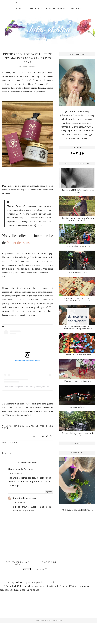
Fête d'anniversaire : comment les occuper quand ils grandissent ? (78, 328)
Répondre (49, 492)
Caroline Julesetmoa (24, 498)
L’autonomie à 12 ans (78, 272)
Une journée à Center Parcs (78, 246)
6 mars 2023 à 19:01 (19, 502)
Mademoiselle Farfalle (20, 469)
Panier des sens (18, 243)
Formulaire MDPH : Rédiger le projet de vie (78, 191)
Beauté (11, 443)
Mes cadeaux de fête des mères (78, 381)
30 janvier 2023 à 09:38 (15, 473)
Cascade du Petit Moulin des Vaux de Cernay (78, 434)
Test (20, 443)
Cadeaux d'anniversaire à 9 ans (78, 355)
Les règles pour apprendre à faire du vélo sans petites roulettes (78, 219)
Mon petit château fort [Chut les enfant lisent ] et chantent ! (78, 300)
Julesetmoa (43, 620)
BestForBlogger (58, 620)
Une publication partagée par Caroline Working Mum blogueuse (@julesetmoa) (30, 387)
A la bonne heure (78, 407)
